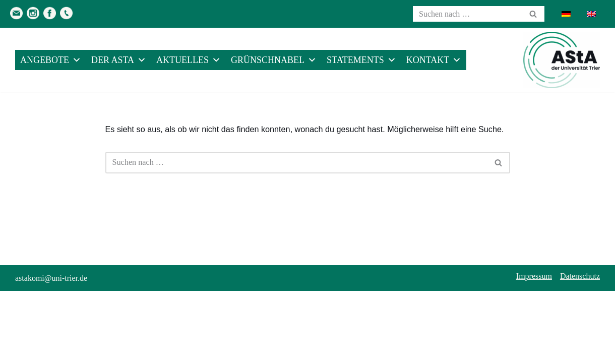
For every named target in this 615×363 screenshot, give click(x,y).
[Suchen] (467, 14)
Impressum (534, 348)
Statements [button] (361, 60)
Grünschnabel (274, 60)
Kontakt (434, 60)
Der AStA (118, 60)
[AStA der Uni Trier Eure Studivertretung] (561, 60)
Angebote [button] (50, 60)
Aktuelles (188, 60)
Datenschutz (580, 348)
